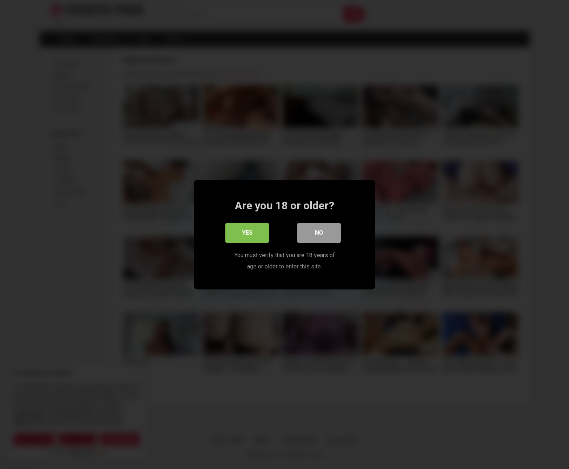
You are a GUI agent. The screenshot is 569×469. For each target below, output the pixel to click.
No (319, 232)
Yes (247, 232)
